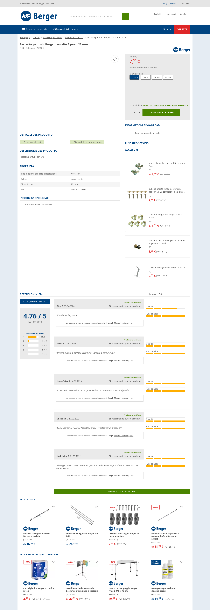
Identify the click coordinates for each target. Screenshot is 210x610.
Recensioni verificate (35, 333)
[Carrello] (183, 16)
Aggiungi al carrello (161, 112)
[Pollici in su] (57, 330)
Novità (167, 29)
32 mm (168, 77)
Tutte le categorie (36, 29)
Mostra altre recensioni (122, 491)
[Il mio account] (170, 16)
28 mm (157, 77)
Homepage (25, 37)
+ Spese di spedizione (149, 67)
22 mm (134, 77)
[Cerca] (95, 16)
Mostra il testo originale (123, 323)
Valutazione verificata (132, 302)
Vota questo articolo (35, 301)
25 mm (145, 77)
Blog (165, 3)
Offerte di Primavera (65, 29)
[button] (157, 169)
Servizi (173, 3)
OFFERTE (182, 29)
